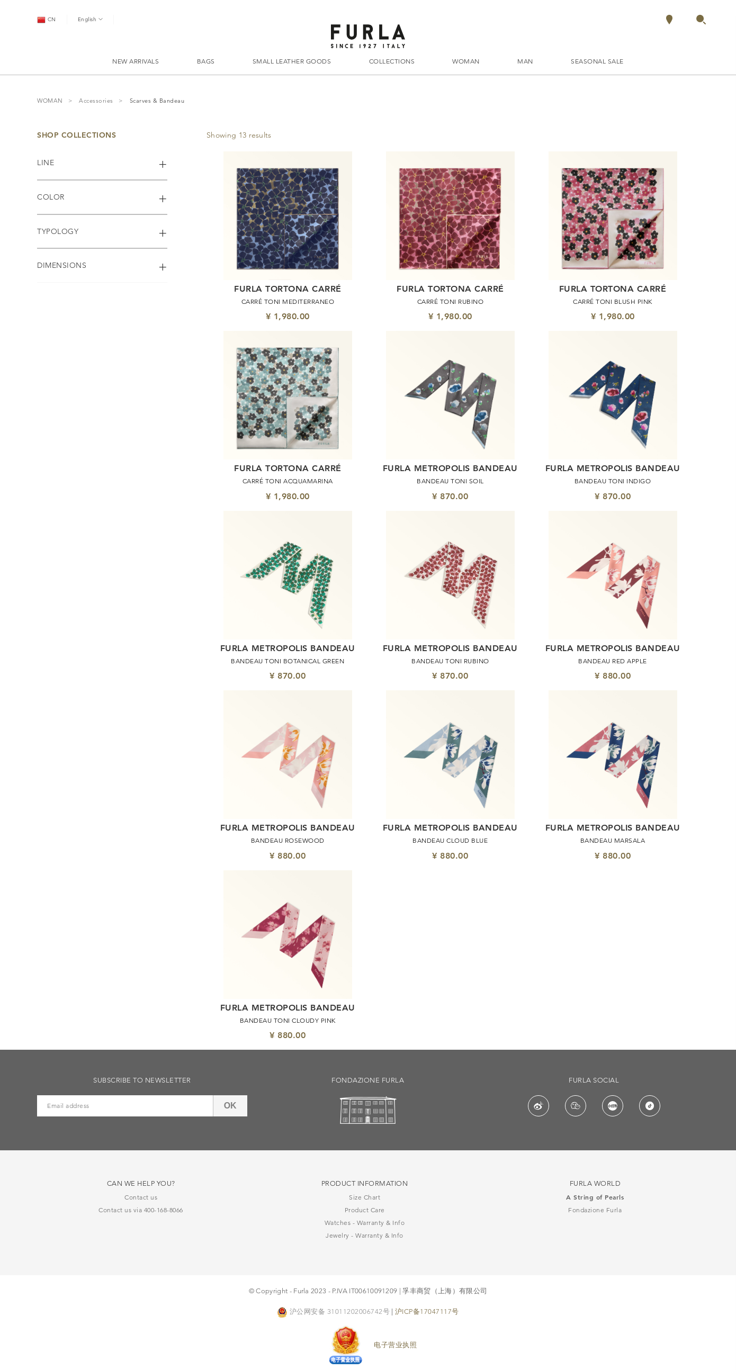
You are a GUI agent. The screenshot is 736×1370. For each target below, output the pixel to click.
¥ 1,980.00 (288, 316)
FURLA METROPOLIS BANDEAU (450, 468)
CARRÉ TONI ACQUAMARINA (288, 481)
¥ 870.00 (450, 496)
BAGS (206, 61)
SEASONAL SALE (597, 61)
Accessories (96, 101)
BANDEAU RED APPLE (612, 661)
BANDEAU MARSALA (612, 840)
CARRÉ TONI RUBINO (450, 301)
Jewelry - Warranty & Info (364, 1235)
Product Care (365, 1210)
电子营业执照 (395, 1344)
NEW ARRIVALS (135, 61)
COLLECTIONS (392, 61)
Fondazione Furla (595, 1210)
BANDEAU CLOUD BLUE (450, 840)
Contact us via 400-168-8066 (140, 1210)
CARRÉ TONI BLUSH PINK (612, 301)
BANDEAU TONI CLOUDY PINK (288, 1020)
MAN (525, 61)
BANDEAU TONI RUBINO (450, 661)
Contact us (140, 1197)
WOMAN (466, 61)
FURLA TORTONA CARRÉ (288, 289)
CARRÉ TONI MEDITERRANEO (288, 301)
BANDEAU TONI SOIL (450, 481)
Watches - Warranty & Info (365, 1223)
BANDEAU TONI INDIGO (613, 481)
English (90, 19)
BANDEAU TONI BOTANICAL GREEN (287, 661)
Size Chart (364, 1197)
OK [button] (230, 1105)
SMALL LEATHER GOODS (292, 61)
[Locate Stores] (669, 21)
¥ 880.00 (613, 676)
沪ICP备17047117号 (427, 1311)
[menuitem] (680, 19)
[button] (701, 21)
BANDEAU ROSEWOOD (288, 840)
